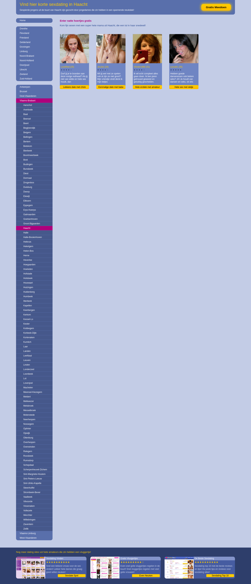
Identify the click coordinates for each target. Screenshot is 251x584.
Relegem (27, 451)
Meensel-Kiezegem (32, 392)
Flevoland (24, 33)
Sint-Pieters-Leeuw (32, 478)
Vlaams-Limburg (28, 533)
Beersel (27, 119)
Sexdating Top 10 (220, 575)
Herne (26, 255)
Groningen (25, 47)
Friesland (24, 37)
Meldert (27, 396)
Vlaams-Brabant (27, 100)
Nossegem (28, 424)
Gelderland (25, 42)
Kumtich (27, 342)
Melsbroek (28, 406)
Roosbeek (28, 456)
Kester (26, 324)
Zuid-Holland (26, 78)
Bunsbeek (28, 169)
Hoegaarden (29, 264)
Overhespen (29, 442)
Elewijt (26, 196)
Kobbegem (28, 328)
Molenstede (29, 415)
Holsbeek (27, 278)
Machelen (28, 387)
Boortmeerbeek (30, 155)
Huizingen (28, 287)
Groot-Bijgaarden (31, 223)
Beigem (27, 132)
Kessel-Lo (28, 319)
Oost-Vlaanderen (28, 96)
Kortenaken (28, 337)
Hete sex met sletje (184, 87)
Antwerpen (25, 87)
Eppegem (28, 205)
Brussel (23, 91)
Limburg (24, 51)
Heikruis (27, 242)
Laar (25, 346)
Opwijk (26, 433)
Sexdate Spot (71, 575)
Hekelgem (28, 246)
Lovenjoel (28, 383)
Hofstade (27, 273)
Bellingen (27, 137)
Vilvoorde (27, 501)
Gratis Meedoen (216, 7)
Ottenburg (28, 437)
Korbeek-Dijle (29, 333)
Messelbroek (29, 410)
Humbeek (28, 296)
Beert (26, 123)
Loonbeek (28, 374)
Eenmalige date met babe (111, 87)
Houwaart (28, 283)
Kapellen (27, 305)
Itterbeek (27, 301)
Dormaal (27, 178)
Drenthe (24, 28)
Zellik (25, 529)
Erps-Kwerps (29, 210)
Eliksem (27, 201)
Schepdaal (28, 465)
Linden (26, 365)
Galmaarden (29, 214)
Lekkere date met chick (74, 87)
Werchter (27, 515)
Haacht (26, 228)
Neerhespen (29, 419)
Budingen (28, 164)
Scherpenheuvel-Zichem (35, 469)
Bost (25, 160)
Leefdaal (27, 355)
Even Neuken (145, 575)
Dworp (26, 191)
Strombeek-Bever (31, 492)
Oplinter (27, 428)
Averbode (28, 109)
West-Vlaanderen (28, 538)
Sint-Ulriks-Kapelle (32, 483)
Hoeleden (28, 269)
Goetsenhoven (30, 219)
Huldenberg (29, 292)
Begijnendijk (29, 128)
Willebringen (29, 519)
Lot (24, 378)
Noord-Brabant (27, 56)
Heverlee (27, 260)
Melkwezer (28, 401)
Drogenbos (28, 182)
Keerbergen (29, 310)
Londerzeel (28, 369)
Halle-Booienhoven (32, 237)
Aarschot (27, 105)
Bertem (26, 141)
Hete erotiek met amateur (147, 87)
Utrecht (23, 69)
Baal (25, 114)
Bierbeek (27, 150)
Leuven (26, 360)
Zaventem (28, 524)
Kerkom (27, 314)
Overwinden (29, 447)
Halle (25, 232)
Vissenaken (29, 506)
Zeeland (24, 74)
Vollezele (27, 510)
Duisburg (27, 187)
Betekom (27, 146)
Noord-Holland (27, 60)
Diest (25, 173)
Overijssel (24, 65)
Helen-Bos (28, 251)
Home (23, 20)
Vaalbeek (27, 497)
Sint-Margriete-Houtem (34, 474)
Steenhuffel (28, 488)
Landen (27, 351)
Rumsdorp (28, 460)
